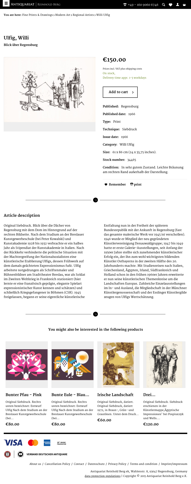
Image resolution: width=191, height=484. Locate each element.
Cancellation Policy (57, 464)
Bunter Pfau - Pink (24, 395)
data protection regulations (102, 476)
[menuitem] (178, 4)
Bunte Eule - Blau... (70, 395)
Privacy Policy (117, 464)
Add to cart (121, 92)
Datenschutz (96, 464)
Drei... (149, 395)
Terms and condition (143, 464)
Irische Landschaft (115, 395)
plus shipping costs (131, 68)
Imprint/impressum (174, 464)
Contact (79, 464)
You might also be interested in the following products (95, 329)
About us (35, 464)
